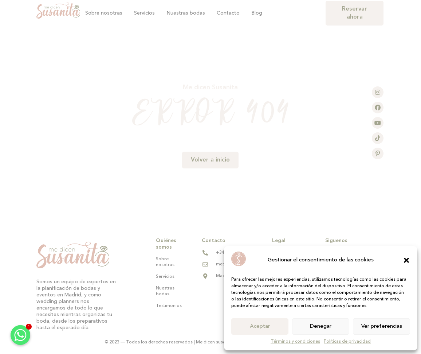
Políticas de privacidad (347, 341)
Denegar (320, 326)
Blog (256, 13)
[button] (406, 260)
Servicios (144, 13)
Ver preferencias (381, 326)
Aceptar (260, 326)
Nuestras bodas (185, 13)
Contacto (228, 13)
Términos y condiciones (295, 341)
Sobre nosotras (103, 13)
